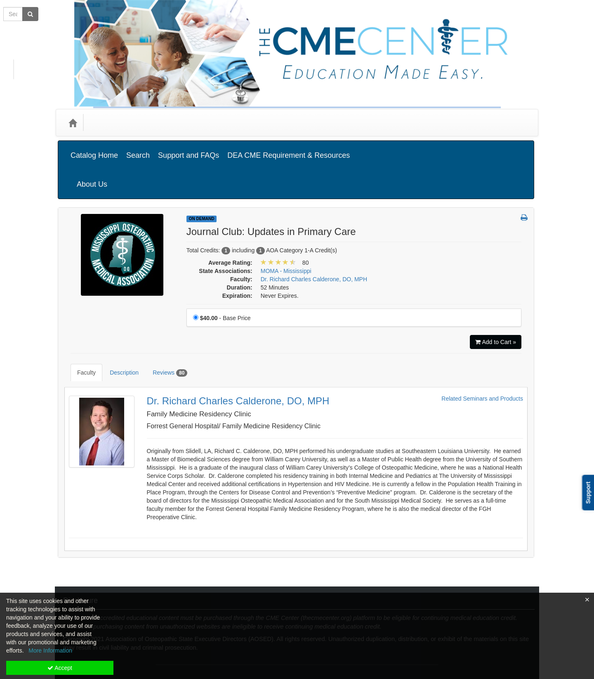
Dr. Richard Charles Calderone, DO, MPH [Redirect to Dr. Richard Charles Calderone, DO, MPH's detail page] (238, 347)
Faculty (80, 325)
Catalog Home (94, 149)
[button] (524, 176)
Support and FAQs (188, 149)
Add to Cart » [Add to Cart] (495, 300)
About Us (511, 149)
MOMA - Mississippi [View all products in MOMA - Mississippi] (286, 229)
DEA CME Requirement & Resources (288, 149)
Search (138, 149)
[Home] (72, 122)
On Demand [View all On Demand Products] (201, 177)
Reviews (163, 325)
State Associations (207, 122)
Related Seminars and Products (482, 345)
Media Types (152, 122)
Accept (59, 668)
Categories (108, 122)
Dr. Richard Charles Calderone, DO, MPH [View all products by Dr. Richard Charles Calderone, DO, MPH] (314, 238)
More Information (50, 650)
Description (118, 325)
